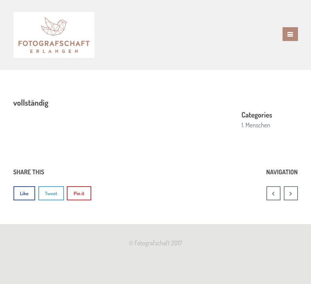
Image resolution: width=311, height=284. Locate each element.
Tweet (51, 193)
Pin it (79, 193)
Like (24, 193)
